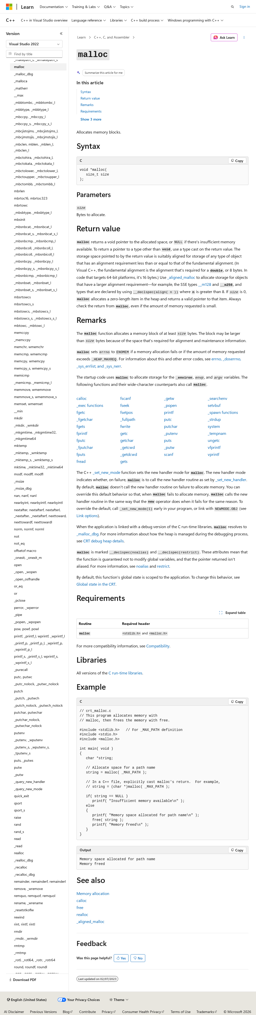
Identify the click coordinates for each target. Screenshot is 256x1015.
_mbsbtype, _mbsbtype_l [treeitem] (33, 212)
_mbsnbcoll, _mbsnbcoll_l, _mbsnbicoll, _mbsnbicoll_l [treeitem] (34, 251)
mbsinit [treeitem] (19, 219)
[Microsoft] (9, 7)
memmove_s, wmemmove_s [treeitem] (35, 396)
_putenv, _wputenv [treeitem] (28, 739)
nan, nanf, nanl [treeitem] (25, 495)
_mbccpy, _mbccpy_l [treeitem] (30, 116)
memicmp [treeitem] (21, 375)
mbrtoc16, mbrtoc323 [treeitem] (31, 198)
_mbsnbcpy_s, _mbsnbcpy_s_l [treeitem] (36, 268)
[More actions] (244, 38)
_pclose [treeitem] (19, 600)
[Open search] (233, 6)
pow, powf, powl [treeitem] (26, 628)
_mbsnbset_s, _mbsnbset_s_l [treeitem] (35, 289)
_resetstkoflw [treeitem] (24, 909)
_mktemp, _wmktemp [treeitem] (30, 452)
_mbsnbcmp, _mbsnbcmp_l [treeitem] (35, 241)
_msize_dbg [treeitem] (23, 488)
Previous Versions (43, 1011)
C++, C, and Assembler (112, 37)
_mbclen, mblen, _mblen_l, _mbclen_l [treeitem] (34, 147)
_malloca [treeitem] (20, 81)
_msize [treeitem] (19, 481)
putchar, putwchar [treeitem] (28, 712)
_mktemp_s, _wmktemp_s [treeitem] (33, 459)
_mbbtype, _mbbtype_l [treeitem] (31, 109)
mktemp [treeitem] (20, 445)
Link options (87, 515)
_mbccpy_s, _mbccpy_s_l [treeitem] (33, 123)
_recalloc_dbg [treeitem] (24, 874)
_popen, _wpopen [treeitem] (27, 621)
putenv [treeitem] (19, 732)
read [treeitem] (17, 838)
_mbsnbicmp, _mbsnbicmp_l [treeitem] (35, 275)
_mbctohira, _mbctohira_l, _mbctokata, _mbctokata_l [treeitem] (34, 160)
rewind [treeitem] (19, 917)
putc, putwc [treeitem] (23, 676)
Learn (81, 37)
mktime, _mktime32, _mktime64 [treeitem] (38, 467)
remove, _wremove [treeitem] (28, 888)
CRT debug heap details (103, 540)
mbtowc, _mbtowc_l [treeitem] (29, 325)
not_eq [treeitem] (19, 543)
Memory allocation (92, 893)
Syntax (85, 91)
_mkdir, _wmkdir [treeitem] (26, 425)
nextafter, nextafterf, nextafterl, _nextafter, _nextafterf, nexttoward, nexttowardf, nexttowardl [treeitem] (40, 515)
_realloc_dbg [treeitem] (23, 860)
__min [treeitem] (18, 411)
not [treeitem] (16, 536)
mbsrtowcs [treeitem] (22, 297)
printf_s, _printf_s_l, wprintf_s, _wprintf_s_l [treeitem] (36, 659)
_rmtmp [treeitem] (20, 952)
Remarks (87, 104)
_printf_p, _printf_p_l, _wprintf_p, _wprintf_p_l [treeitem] (38, 646)
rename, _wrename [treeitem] (28, 902)
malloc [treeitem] (19, 66)
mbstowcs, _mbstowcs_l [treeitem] (32, 311)
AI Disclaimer (14, 1011)
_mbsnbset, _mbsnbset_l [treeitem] (32, 282)
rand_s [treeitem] (19, 831)
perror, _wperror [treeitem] (26, 607)
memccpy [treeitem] (21, 332)
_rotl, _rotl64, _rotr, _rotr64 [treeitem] (34, 959)
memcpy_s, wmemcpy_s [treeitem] (32, 368)
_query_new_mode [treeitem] (28, 788)
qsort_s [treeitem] (19, 810)
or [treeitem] (15, 593)
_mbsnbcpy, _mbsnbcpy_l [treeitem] (33, 261)
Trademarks (205, 1011)
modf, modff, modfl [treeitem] (28, 474)
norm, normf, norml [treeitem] (29, 529)
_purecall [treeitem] (21, 669)
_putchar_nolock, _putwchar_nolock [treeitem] (28, 722)
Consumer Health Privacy (141, 1011)
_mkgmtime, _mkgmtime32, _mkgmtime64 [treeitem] (35, 435)
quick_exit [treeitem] (21, 795)
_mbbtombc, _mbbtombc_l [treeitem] (34, 102)
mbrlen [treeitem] (19, 191)
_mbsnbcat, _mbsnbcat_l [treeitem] (33, 226)
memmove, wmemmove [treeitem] (32, 389)
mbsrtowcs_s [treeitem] (24, 304)
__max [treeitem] (18, 95)
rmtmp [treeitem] (19, 945)
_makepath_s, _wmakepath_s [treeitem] (36, 59)
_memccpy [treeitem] (22, 339)
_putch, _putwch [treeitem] (26, 698)
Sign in (245, 6)
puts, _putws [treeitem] (23, 760)
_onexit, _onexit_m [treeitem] (28, 557)
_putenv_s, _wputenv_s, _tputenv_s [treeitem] (32, 750)
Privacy (107, 1011)
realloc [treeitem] (19, 852)
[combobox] (34, 44)
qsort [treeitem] (18, 803)
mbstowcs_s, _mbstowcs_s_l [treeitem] (35, 318)
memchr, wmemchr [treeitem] (29, 346)
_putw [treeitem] (18, 774)
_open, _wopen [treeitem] (25, 571)
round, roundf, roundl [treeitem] (30, 966)
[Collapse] (61, 33)
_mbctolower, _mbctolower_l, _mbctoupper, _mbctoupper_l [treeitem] (36, 173)
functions (89, 405)
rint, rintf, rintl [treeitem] (24, 924)
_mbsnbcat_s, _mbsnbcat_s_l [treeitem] (36, 233)
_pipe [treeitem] (18, 614)
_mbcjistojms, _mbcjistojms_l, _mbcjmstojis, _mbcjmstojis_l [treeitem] (36, 134)
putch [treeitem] (18, 691)
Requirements (91, 111)
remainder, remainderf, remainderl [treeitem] (40, 881)
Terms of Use (180, 1011)
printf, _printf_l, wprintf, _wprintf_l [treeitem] (39, 636)
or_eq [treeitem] (18, 586)
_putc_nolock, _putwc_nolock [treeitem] (36, 683)
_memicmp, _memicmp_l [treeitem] (33, 382)
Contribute (87, 1011)
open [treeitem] (18, 564)
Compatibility (158, 645)
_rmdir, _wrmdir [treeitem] (26, 938)
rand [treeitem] (17, 824)
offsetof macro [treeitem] (25, 550)
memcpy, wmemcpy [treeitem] (29, 361)
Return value (90, 98)
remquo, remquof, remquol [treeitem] (34, 895)
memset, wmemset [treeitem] (28, 403)
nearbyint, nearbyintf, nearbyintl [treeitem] (38, 502)
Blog (66, 1011)
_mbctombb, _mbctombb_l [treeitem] (34, 184)
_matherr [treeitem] (21, 88)
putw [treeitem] (18, 767)
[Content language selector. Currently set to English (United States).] (27, 1000)
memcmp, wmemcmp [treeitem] (30, 354)
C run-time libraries (125, 672)
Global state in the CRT (96, 584)
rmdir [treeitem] (18, 931)
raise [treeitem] (17, 817)
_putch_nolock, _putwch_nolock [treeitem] (38, 705)
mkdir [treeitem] (18, 418)
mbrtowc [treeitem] (21, 205)
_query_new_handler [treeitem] (29, 781)
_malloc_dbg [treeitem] (23, 74)
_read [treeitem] (18, 845)
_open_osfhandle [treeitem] (27, 579)
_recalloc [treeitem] (20, 867)
